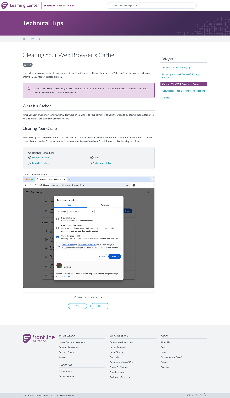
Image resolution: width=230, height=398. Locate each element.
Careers (164, 362)
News (163, 352)
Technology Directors (120, 377)
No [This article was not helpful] (99, 306)
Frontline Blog (65, 371)
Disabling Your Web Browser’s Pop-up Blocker (180, 76)
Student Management (69, 347)
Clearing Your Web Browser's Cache (180, 84)
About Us (165, 342)
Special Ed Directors (119, 367)
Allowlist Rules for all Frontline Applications (183, 90)
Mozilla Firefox (40, 162)
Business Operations (68, 352)
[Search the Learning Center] (151, 5)
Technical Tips (35, 38)
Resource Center (67, 376)
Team (163, 347)
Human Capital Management (72, 342)
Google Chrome (40, 157)
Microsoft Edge (102, 162)
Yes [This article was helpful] (77, 306)
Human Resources (118, 347)
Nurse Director (117, 352)
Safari (97, 157)
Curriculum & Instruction (121, 342)
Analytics (63, 357)
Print (29, 65)
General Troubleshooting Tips (176, 67)
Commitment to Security (172, 357)
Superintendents (118, 372)
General (166, 97)
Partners (165, 367)
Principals (114, 357)
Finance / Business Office (121, 362)
